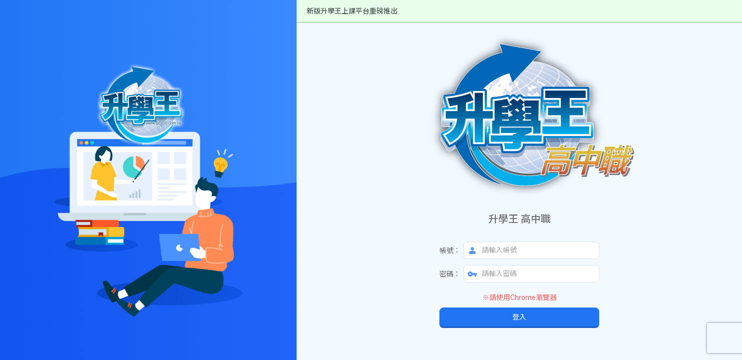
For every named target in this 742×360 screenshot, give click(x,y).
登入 (519, 317)
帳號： (449, 250)
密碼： (449, 274)
